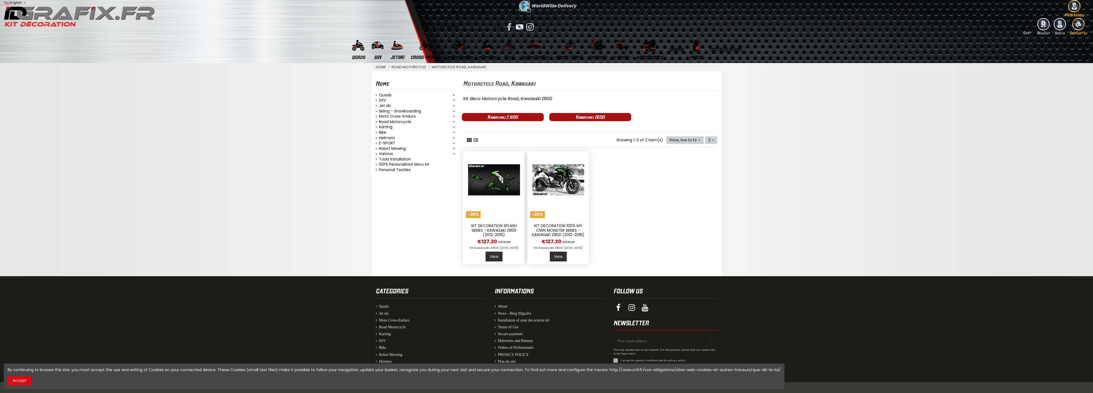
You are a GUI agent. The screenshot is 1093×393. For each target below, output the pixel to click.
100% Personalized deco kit (404, 164)
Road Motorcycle (395, 121)
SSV (382, 100)
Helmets (387, 138)
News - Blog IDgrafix (514, 313)
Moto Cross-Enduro (397, 116)
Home (382, 83)
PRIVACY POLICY (513, 355)
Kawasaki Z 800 (502, 117)
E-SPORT (387, 143)
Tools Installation (395, 159)
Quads (385, 95)
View (494, 256)
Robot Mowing (392, 148)
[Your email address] (659, 341)
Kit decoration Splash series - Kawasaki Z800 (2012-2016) (494, 230)
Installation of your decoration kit (523, 320)
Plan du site (507, 361)
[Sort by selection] (685, 140)
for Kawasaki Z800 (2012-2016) (494, 248)
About (502, 306)
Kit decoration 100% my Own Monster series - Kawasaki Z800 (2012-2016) (558, 230)
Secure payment (510, 334)
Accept (20, 380)
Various (386, 153)
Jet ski (385, 105)
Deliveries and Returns (515, 341)
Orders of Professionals (516, 348)
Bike (382, 132)
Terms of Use (508, 327)
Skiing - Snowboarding (400, 111)
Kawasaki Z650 (590, 117)
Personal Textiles (395, 169)
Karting (385, 127)
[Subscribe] (711, 341)
